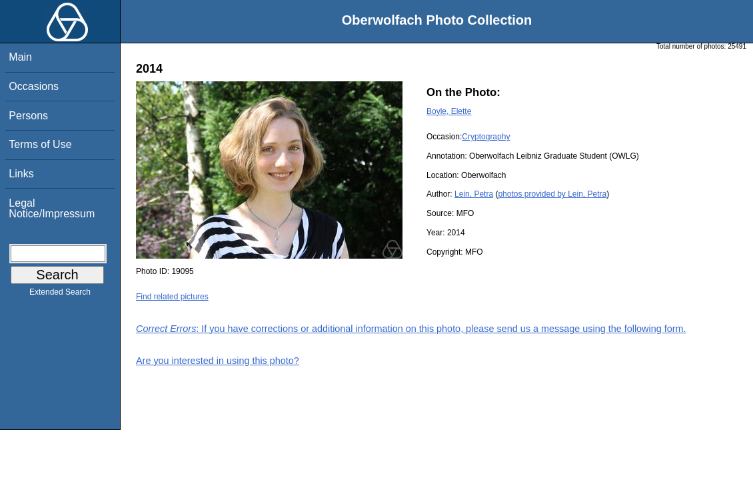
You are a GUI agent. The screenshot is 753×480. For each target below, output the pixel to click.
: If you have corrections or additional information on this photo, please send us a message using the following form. (411, 328)
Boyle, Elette (448, 111)
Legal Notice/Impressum (52, 208)
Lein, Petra (473, 194)
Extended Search (60, 295)
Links (21, 173)
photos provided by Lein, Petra (552, 194)
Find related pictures (172, 296)
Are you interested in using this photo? (217, 360)
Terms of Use (40, 144)
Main (20, 57)
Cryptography (486, 136)
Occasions (34, 86)
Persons (28, 115)
